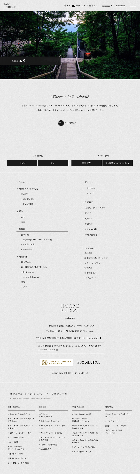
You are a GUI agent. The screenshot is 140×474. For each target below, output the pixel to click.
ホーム (22, 182)
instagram (120, 5)
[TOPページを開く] (9, 5)
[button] (133, 5)
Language (107, 5)
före (53, 163)
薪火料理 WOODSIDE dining (117, 163)
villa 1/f (22, 163)
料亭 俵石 (86, 163)
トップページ (65, 110)
